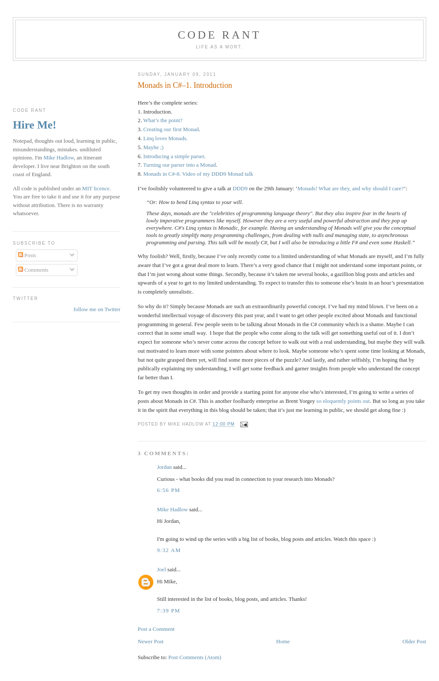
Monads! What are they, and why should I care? (351, 188)
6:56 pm (168, 490)
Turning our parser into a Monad (179, 165)
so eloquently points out (343, 401)
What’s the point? (162, 120)
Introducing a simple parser (173, 156)
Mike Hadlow (172, 509)
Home (283, 641)
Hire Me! (34, 125)
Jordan (164, 467)
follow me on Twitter (97, 309)
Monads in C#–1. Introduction (185, 85)
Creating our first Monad (171, 129)
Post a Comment (156, 629)
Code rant (219, 35)
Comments (33, 270)
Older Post (414, 641)
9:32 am (169, 550)
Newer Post (151, 641)
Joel (161, 569)
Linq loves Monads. (165, 138)
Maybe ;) (153, 147)
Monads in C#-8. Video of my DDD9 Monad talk (198, 174)
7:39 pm (168, 610)
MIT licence (96, 188)
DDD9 (240, 188)
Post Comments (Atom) (194, 657)
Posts (27, 255)
